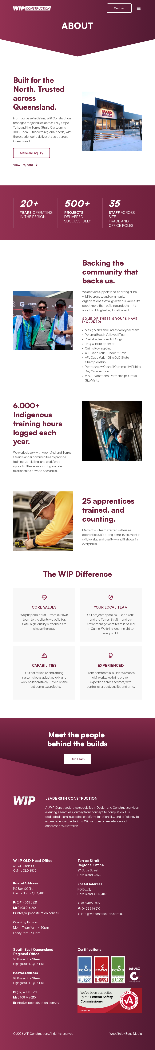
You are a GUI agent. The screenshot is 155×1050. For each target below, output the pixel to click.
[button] (139, 8)
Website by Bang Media (125, 1034)
